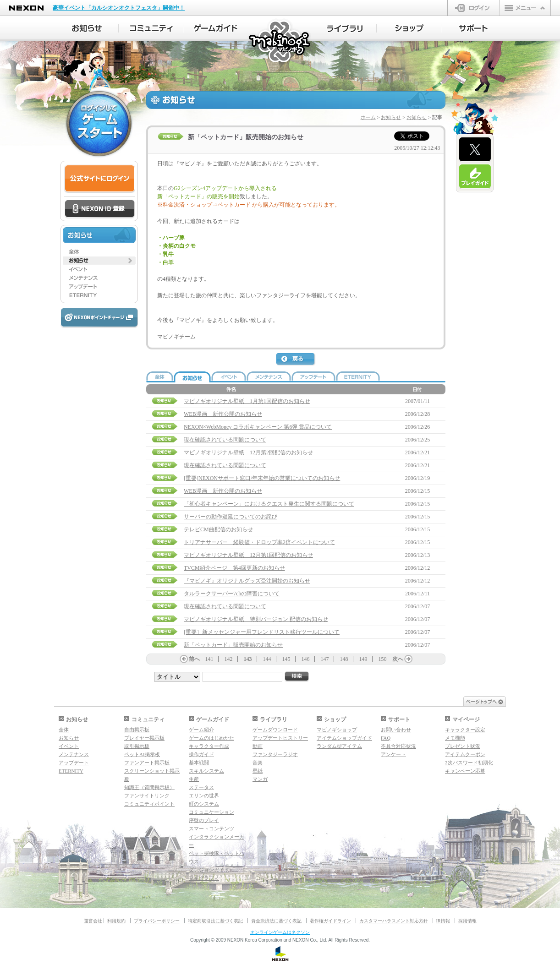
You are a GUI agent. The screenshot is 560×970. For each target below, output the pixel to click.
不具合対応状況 (398, 746)
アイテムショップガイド (344, 738)
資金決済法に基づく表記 (276, 920)
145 (286, 659)
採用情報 (467, 920)
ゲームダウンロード (275, 729)
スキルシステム (206, 771)
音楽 (258, 762)
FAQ (385, 738)
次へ (397, 659)
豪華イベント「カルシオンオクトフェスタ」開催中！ (119, 8)
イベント (69, 746)
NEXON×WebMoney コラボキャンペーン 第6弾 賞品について (258, 427)
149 (363, 659)
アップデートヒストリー (280, 738)
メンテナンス (74, 754)
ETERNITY (71, 771)
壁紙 (258, 771)
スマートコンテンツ (211, 828)
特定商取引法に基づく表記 (215, 920)
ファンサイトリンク (147, 795)
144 (267, 659)
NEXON (26, 8)
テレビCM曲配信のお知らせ (218, 529)
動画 (258, 746)
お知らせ (391, 117)
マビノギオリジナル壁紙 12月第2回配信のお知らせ (248, 452)
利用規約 (116, 920)
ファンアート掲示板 (147, 762)
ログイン (474, 8)
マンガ (260, 779)
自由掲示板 (136, 729)
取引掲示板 (136, 746)
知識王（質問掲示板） (149, 787)
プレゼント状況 (462, 746)
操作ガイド (201, 754)
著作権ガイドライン (330, 920)
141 (209, 659)
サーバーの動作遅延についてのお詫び (230, 516)
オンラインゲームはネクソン (280, 932)
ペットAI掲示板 (142, 754)
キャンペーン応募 (465, 771)
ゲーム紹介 (201, 729)
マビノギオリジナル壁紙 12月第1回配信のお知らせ (248, 555)
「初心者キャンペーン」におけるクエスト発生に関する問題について (269, 504)
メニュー (525, 8)
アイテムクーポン (465, 754)
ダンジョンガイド (209, 869)
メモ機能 (455, 738)
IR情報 (443, 920)
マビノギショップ (337, 729)
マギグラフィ (204, 878)
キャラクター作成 (209, 746)
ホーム (368, 117)
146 (306, 659)
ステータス (201, 787)
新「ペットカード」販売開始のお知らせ (233, 645)
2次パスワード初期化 (469, 762)
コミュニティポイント (149, 804)
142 (229, 659)
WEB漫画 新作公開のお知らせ (223, 414)
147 (325, 659)
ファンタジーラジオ (275, 754)
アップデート (74, 762)
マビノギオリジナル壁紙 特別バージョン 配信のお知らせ (256, 619)
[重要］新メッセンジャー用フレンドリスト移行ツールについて (262, 632)
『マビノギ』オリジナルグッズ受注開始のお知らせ (247, 581)
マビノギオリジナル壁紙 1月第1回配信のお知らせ (247, 401)
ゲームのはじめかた (211, 738)
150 (383, 659)
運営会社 (93, 920)
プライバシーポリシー (157, 920)
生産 (194, 779)
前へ (194, 659)
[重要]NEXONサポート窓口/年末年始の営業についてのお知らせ (262, 478)
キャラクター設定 (465, 729)
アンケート (393, 754)
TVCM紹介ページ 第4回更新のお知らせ (234, 568)
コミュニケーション (211, 812)
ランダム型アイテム (339, 746)
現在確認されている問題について (225, 439)
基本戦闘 (199, 762)
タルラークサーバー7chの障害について (232, 593)
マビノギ (280, 41)
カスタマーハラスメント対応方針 (393, 920)
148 (344, 659)
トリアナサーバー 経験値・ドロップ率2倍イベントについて (259, 542)
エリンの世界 (204, 795)
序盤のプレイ (204, 820)
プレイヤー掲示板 (144, 738)
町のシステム (204, 804)
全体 (64, 729)
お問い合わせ (396, 729)
